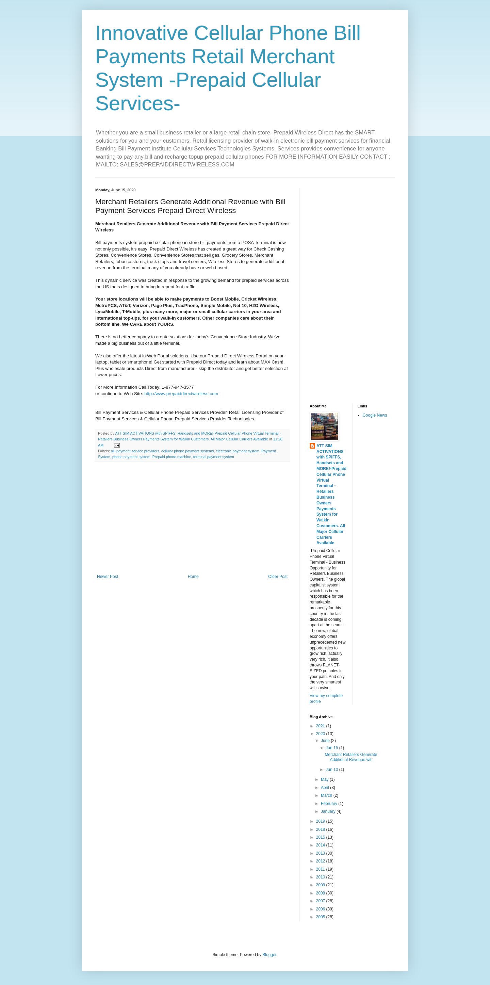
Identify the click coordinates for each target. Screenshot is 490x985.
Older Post (278, 576)
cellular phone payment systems (187, 451)
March (327, 795)
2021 (321, 726)
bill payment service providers (135, 451)
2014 (321, 845)
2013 (321, 853)
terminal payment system (213, 457)
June (326, 740)
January (329, 811)
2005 (321, 917)
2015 (321, 837)
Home (193, 576)
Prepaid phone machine (171, 457)
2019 (321, 821)
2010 (321, 877)
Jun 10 (332, 769)
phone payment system (131, 457)
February (329, 803)
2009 (321, 885)
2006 (321, 909)
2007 (321, 901)
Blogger (269, 954)
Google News (375, 415)
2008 (321, 893)
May (325, 779)
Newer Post (107, 576)
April (325, 787)
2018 (321, 829)
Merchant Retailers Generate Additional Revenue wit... (351, 757)
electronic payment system (237, 451)
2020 (321, 733)
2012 (321, 861)
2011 (321, 869)
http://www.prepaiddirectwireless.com (180, 393)
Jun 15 (332, 747)
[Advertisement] (192, 518)
